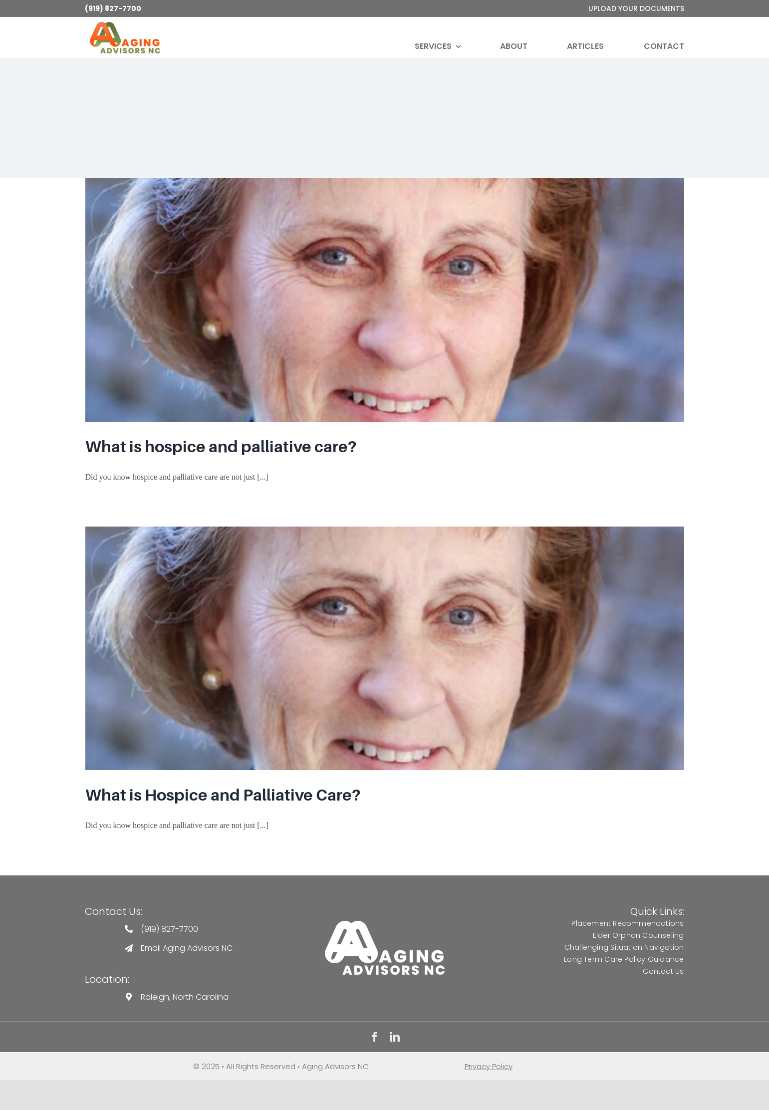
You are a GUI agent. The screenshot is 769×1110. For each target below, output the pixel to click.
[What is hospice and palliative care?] (384, 300)
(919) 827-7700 (113, 8)
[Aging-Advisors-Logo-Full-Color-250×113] (125, 25)
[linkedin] (395, 1037)
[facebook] (375, 1037)
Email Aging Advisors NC (187, 948)
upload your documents (636, 8)
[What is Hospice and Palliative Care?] (384, 648)
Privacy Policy (489, 1066)
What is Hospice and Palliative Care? (223, 795)
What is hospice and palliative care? (221, 447)
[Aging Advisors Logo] (385, 924)
